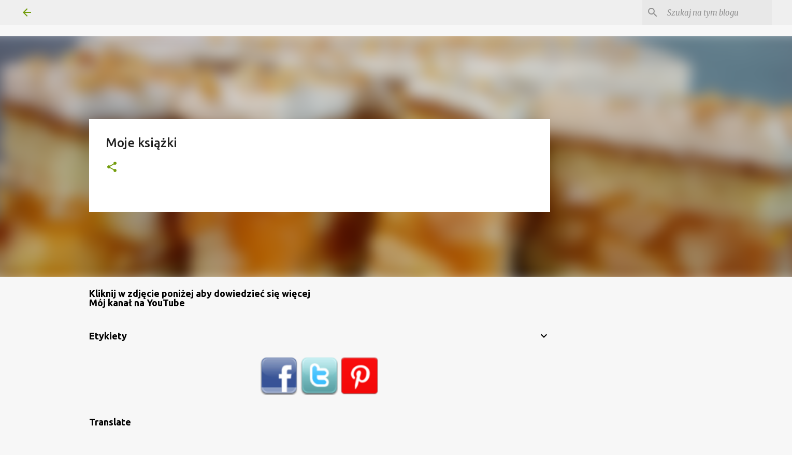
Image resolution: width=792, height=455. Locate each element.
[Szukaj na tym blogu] (717, 12)
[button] (112, 168)
